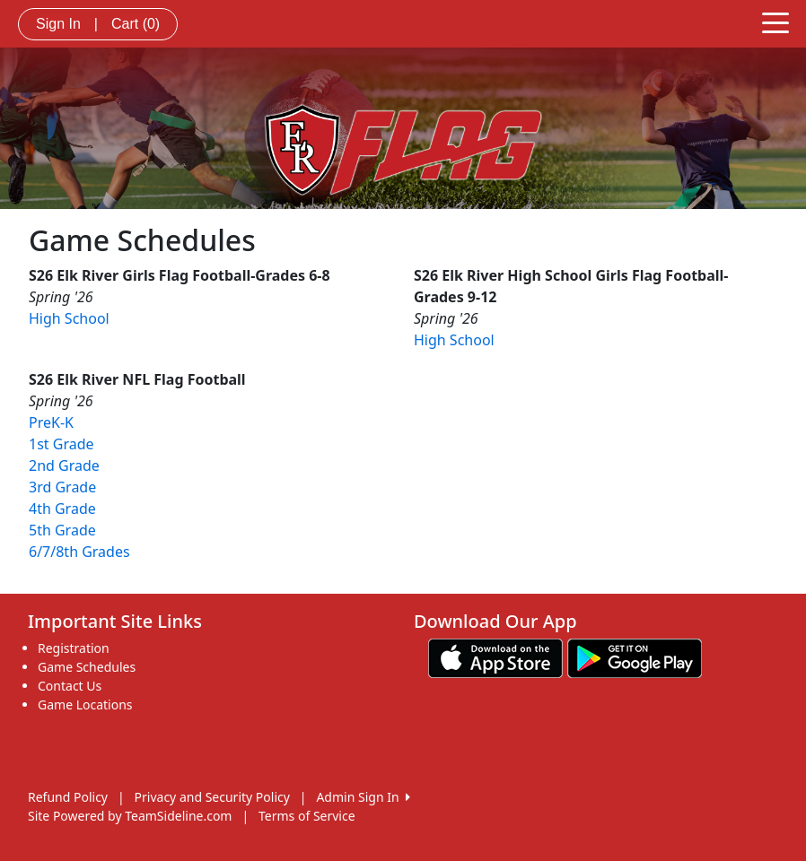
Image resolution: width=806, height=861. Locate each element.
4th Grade (62, 508)
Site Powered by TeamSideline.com (130, 815)
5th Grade (62, 530)
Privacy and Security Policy (212, 796)
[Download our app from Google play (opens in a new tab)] (634, 656)
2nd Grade (64, 465)
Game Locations (85, 704)
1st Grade (61, 444)
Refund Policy (68, 796)
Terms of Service (306, 815)
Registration (74, 648)
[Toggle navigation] (775, 21)
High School (69, 318)
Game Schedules (87, 666)
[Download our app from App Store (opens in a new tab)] (495, 656)
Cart (135, 23)
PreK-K (51, 422)
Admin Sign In (362, 796)
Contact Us (69, 685)
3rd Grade (62, 487)
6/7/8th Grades (79, 551)
